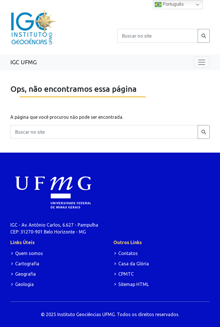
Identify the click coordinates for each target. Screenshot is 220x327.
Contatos (128, 253)
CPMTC (126, 274)
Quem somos (29, 253)
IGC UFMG (23, 62)
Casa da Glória (133, 263)
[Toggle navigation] (202, 62)
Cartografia (27, 263)
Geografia (25, 274)
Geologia (24, 284)
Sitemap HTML (133, 284)
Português (169, 4)
